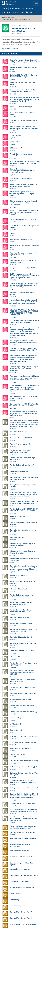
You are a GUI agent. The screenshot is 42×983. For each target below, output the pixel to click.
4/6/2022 (12, 235)
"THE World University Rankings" (20, 107)
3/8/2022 (12, 562)
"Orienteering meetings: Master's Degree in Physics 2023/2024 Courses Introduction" (23, 368)
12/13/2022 (12, 676)
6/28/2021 (12, 428)
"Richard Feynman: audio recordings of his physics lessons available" (23, 185)
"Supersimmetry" (15, 906)
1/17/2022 (12, 440)
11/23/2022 (12, 296)
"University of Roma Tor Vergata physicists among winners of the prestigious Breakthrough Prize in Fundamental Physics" (24, 388)
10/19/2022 (12, 454)
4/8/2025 (12, 393)
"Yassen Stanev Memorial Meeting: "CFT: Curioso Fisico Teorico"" (23, 630)
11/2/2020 (12, 109)
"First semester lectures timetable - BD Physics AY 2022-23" (23, 254)
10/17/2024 (12, 769)
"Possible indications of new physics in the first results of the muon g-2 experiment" (24, 162)
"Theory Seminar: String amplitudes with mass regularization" (23, 478)
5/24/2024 (12, 763)
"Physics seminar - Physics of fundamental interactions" (20, 451)
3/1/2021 (12, 122)
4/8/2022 (12, 242)
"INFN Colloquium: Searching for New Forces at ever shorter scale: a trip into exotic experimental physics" (23, 494)
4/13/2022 (12, 577)
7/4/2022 (12, 249)
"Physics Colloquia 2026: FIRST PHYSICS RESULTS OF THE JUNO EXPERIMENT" (23, 502)
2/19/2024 (12, 363)
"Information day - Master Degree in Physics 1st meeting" (22, 544)
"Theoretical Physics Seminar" (20, 617)
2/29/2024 (12, 373)
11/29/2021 (12, 540)
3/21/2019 (12, 132)
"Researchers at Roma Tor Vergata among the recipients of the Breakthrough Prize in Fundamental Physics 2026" (24, 99)
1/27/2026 (12, 506)
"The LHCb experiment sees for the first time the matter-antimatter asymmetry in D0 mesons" (23, 128)
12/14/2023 (12, 738)
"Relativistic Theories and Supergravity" (23, 924)
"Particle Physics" (15, 894)
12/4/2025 (12, 94)
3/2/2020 (12, 138)
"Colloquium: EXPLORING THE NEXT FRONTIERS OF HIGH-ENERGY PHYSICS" (23, 781)
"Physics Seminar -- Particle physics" (22, 687)
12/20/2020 (12, 150)
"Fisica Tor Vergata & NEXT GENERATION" (23, 220)
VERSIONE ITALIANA (19, 12)
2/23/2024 (12, 744)
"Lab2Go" (12, 233)
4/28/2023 (12, 702)
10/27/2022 (12, 462)
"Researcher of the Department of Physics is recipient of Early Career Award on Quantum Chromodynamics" (24, 378)
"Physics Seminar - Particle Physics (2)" (23, 706)
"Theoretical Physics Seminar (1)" (21, 637)
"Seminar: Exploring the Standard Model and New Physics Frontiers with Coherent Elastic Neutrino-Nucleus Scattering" (23, 796)
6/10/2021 (12, 180)
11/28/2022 (12, 667)
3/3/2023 (12, 695)
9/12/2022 (12, 257)
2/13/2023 (12, 689)
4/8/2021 (12, 165)
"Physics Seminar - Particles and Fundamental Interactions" (21, 603)
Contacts (4, 8)
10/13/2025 (12, 805)
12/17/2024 (12, 467)
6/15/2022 (12, 626)
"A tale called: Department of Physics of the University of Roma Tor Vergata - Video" (23, 193)
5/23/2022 (12, 606)
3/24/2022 (12, 230)
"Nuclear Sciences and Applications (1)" (23, 887)
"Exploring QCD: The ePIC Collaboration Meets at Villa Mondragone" (23, 76)
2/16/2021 (12, 117)
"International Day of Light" (18, 589)
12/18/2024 (12, 777)
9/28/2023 (12, 345)
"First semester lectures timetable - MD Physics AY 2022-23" (23, 261)
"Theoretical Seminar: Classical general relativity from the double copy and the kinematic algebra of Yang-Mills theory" (23, 568)
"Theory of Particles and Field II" (20, 918)
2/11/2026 (12, 813)
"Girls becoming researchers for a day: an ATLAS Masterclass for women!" (24, 321)
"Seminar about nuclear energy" (20, 748)
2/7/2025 (12, 71)
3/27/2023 (12, 714)
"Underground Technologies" (19, 881)
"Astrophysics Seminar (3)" (18, 575)
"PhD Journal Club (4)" (17, 755)
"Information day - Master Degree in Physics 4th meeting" (22, 552)
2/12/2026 (12, 513)
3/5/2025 (12, 79)
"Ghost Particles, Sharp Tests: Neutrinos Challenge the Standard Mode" (23, 91)
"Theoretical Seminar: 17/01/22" (20, 438)
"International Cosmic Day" (18, 657)
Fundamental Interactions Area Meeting (24, 29)
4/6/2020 (12, 144)
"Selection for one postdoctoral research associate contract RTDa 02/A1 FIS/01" (23, 349)
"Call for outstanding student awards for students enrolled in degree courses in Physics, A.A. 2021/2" (23, 285)
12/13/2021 (12, 434)
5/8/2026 (12, 417)
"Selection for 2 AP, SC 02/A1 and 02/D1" (23, 120)
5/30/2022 (12, 620)
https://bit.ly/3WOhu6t (10, 49)
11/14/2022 (12, 289)
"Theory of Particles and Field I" (20, 912)
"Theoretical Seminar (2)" (18, 432)
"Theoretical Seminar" (17, 538)
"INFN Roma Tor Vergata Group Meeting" (23, 736)
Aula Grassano (16, 33)
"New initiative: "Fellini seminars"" (21, 178)
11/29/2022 (12, 306)
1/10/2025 (12, 382)
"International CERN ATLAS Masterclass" (23, 693)
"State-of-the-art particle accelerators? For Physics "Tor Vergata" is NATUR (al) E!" (24, 61)
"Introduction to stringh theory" (20, 869)
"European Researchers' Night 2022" (22, 268)
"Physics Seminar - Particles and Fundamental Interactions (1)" (21, 611)
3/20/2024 (12, 757)
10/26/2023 (12, 726)
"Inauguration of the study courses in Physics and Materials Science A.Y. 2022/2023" (22, 672)
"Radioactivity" (14, 900)
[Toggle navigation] (36, 3)
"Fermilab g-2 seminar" (17, 516)
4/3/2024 (12, 751)
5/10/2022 (12, 599)
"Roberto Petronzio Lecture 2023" (21, 699)
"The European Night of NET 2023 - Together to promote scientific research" (23, 342)
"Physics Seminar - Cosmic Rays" (21, 623)
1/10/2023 (12, 317)
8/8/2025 (12, 400)
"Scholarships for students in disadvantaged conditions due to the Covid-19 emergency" (22, 171)
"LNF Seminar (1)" (15, 724)
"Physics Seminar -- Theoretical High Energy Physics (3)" (22, 680)
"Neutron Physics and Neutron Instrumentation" (20, 845)
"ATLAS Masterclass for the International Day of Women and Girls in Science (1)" (23, 810)
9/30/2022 (12, 270)
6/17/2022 (12, 634)
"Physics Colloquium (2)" (18, 718)
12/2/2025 (12, 408)
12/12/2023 (12, 732)
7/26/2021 (12, 198)
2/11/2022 (12, 222)
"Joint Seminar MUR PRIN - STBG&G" (22, 651)
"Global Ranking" (15, 136)
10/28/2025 (12, 790)
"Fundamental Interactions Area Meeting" (23, 761)
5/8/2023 (12, 720)
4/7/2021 (12, 519)
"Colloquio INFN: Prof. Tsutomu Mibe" (22, 803)
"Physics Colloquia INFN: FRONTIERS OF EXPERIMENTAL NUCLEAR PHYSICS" (23, 510)
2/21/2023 (12, 324)
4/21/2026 (12, 103)
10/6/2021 (12, 207)
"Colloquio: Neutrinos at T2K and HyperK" (23, 788)
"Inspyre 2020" (14, 142)
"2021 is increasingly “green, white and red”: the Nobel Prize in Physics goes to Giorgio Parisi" (23, 203)
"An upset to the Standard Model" (21, 239)
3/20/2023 (12, 708)
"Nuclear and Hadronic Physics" (20, 857)
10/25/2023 (12, 352)
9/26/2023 (12, 337)
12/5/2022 (12, 684)
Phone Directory (15, 8)
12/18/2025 (12, 498)
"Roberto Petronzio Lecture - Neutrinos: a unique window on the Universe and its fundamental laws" (24, 413)
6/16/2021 (12, 188)
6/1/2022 (12, 64)
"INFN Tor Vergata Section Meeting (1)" (23, 767)
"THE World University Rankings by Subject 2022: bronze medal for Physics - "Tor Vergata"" (24, 212)
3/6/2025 (12, 784)
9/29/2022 (12, 446)
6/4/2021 (12, 175)
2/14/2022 (12, 548)
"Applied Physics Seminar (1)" (19, 444)
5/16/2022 (12, 591)
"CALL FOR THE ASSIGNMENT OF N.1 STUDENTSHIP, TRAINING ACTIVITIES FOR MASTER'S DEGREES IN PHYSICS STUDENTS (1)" (23, 312)
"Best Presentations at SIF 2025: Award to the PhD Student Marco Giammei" (24, 405)
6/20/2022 (12, 639)
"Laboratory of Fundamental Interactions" (23, 875)
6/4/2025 (12, 481)
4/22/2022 (12, 585)
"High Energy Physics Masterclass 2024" (23, 742)
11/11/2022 (12, 280)
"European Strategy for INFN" (19, 471)
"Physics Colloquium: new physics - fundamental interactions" (22, 596)
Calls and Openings (28, 8)
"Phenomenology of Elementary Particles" (24, 838)
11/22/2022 (12, 659)
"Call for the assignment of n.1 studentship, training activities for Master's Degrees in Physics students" (24, 276)
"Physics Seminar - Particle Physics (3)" (23, 712)
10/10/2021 (12, 216)
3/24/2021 (12, 158)
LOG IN (29, 12)
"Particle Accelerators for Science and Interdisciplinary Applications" (23, 827)
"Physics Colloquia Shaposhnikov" (21, 465)
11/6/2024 (12, 473)
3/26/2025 (12, 86)
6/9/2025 (12, 489)
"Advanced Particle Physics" (19, 851)
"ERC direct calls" (15, 148)
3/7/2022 (12, 555)
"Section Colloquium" (16, 730)
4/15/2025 (12, 800)
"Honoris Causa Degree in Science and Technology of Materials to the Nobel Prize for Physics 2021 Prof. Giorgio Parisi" (24, 302)
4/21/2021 (12, 527)
